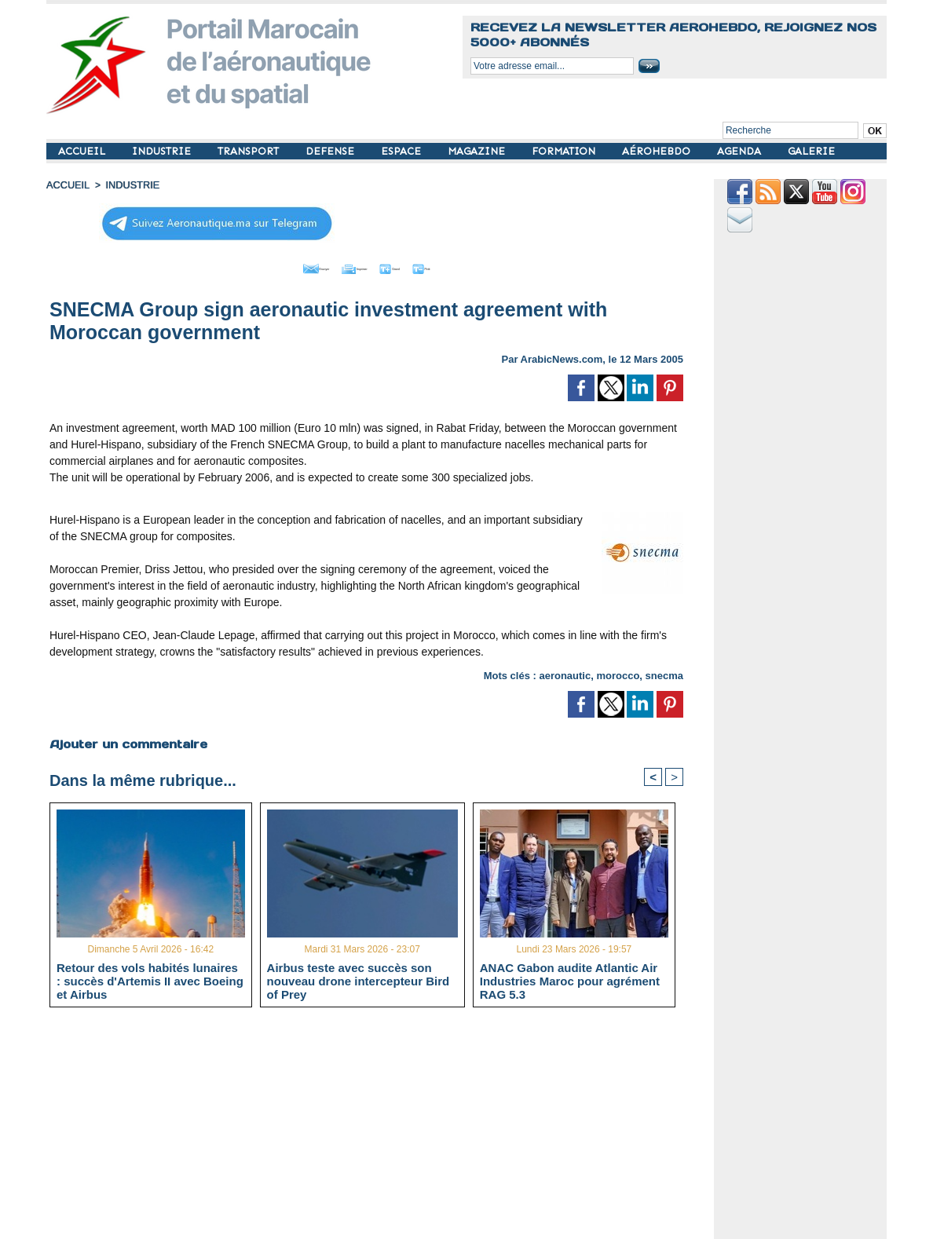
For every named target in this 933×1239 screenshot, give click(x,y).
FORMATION (565, 151)
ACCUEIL (83, 151)
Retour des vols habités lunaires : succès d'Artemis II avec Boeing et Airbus (150, 978)
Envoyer (276, 265)
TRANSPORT (250, 151)
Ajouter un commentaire (126, 740)
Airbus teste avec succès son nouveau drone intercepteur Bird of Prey (358, 978)
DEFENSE (331, 151)
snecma (664, 672)
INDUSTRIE (163, 151)
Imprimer (348, 265)
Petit (466, 265)
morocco (617, 672)
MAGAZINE (478, 151)
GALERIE (811, 151)
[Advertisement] (378, 1127)
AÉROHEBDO (657, 151)
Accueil (66, 184)
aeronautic (565, 672)
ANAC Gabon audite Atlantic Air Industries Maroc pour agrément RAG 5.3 (570, 978)
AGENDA (740, 151)
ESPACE (402, 151)
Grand (414, 265)
